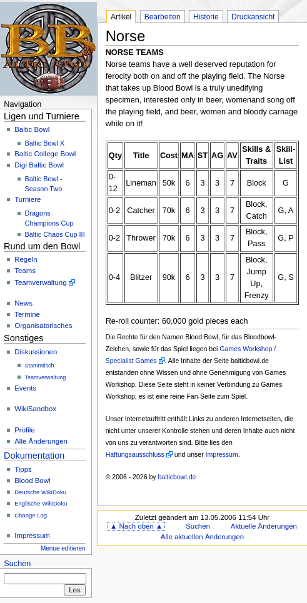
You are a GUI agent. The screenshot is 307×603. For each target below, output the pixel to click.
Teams (25, 270)
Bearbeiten (162, 16)
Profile (24, 430)
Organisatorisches (43, 325)
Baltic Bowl (31, 129)
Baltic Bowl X (44, 143)
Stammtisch (39, 365)
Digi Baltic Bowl (39, 165)
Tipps (23, 469)
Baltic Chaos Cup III (55, 234)
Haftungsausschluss (135, 454)
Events (25, 388)
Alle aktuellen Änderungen (202, 537)
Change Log (30, 515)
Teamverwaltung (40, 282)
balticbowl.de (177, 477)
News (23, 303)
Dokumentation (34, 456)
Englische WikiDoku (40, 503)
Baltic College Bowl (45, 153)
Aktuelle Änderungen (264, 526)
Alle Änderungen (41, 441)
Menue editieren (63, 548)
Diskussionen (35, 352)
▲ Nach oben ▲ (136, 526)
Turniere (27, 199)
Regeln (25, 259)
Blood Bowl (32, 480)
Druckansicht (252, 16)
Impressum (32, 535)
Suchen (17, 563)
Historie (206, 16)
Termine (27, 314)
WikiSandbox (35, 408)
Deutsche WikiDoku (40, 492)
